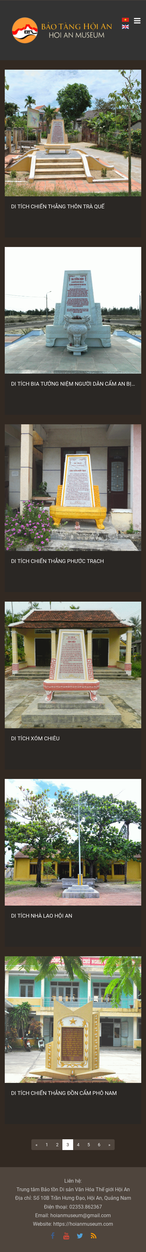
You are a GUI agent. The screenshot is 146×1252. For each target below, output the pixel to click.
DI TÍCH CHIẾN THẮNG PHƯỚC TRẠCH (57, 561)
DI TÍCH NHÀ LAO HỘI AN (41, 916)
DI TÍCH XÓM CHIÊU (35, 738)
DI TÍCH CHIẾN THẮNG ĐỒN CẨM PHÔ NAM (64, 1093)
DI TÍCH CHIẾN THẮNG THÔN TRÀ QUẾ (58, 206)
